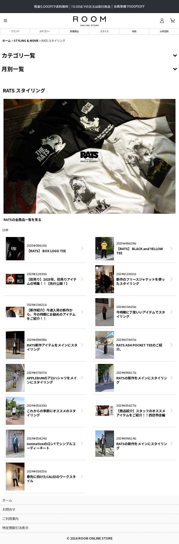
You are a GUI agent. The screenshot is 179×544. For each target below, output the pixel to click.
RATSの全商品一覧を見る (22, 219)
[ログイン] (162, 20)
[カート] (172, 20)
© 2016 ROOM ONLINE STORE (90, 538)
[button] (5, 20)
